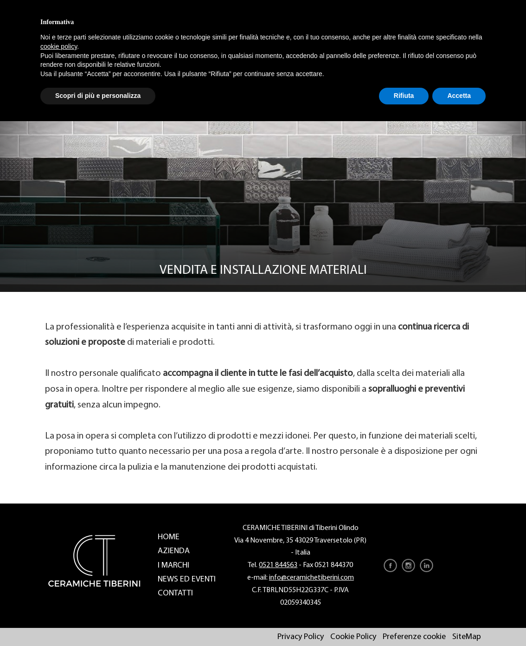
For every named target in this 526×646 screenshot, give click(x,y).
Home (169, 537)
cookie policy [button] (58, 46)
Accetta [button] (459, 95)
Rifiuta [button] (404, 95)
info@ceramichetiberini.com (311, 577)
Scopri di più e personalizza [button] (98, 95)
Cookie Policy (353, 637)
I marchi (173, 565)
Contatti (175, 593)
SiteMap (466, 637)
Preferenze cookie (414, 637)
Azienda (174, 551)
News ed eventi (187, 579)
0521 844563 (278, 565)
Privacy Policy (300, 637)
